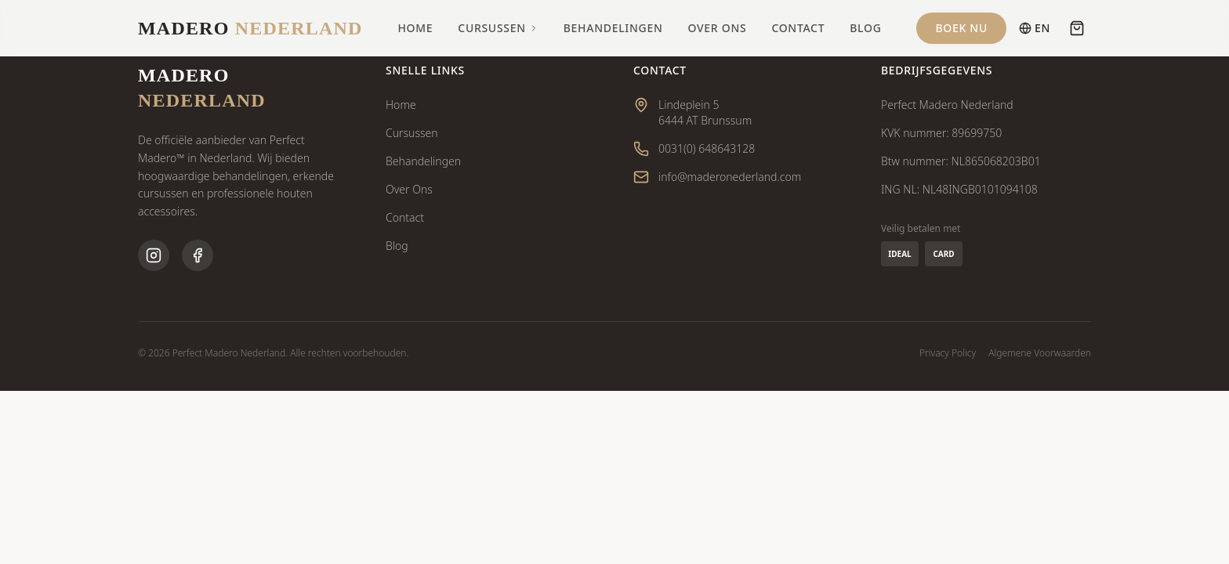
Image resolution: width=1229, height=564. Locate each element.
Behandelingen (613, 27)
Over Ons (717, 27)
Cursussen (498, 27)
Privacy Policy (947, 353)
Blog (865, 27)
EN (1034, 27)
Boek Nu (961, 27)
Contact (798, 27)
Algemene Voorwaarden (1039, 353)
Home (415, 27)
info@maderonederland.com (729, 176)
